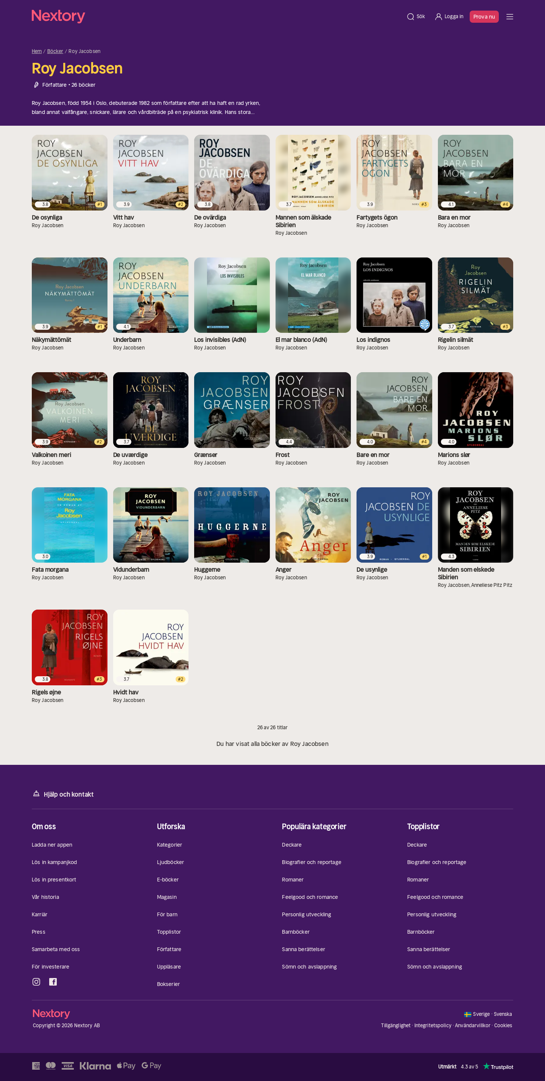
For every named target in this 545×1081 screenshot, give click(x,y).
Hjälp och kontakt (63, 794)
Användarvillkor (472, 1025)
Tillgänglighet (396, 1025)
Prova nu (484, 16)
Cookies (503, 1026)
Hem (37, 51)
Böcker (55, 51)
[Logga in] (449, 17)
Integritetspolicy (433, 1025)
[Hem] (217, 16)
